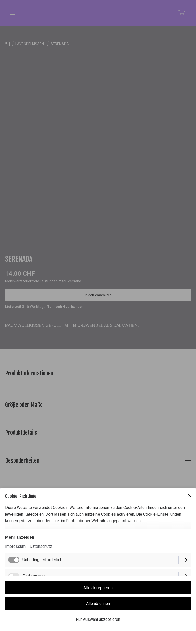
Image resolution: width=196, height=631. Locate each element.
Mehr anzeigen (19, 537)
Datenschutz (41, 546)
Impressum (15, 546)
